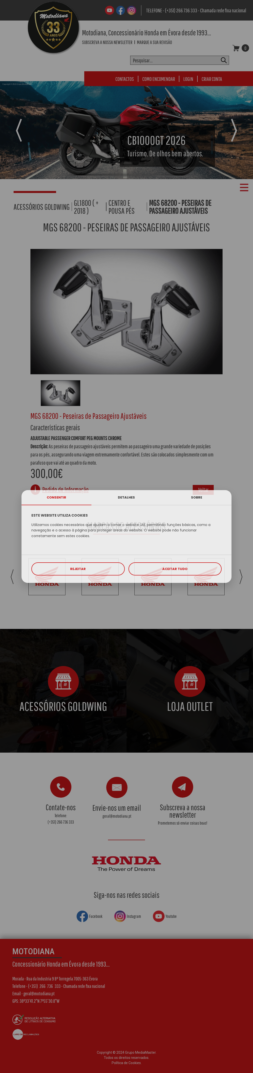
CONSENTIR (56, 497)
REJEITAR (78, 569)
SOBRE (196, 497)
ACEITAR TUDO (175, 569)
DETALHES (126, 497)
